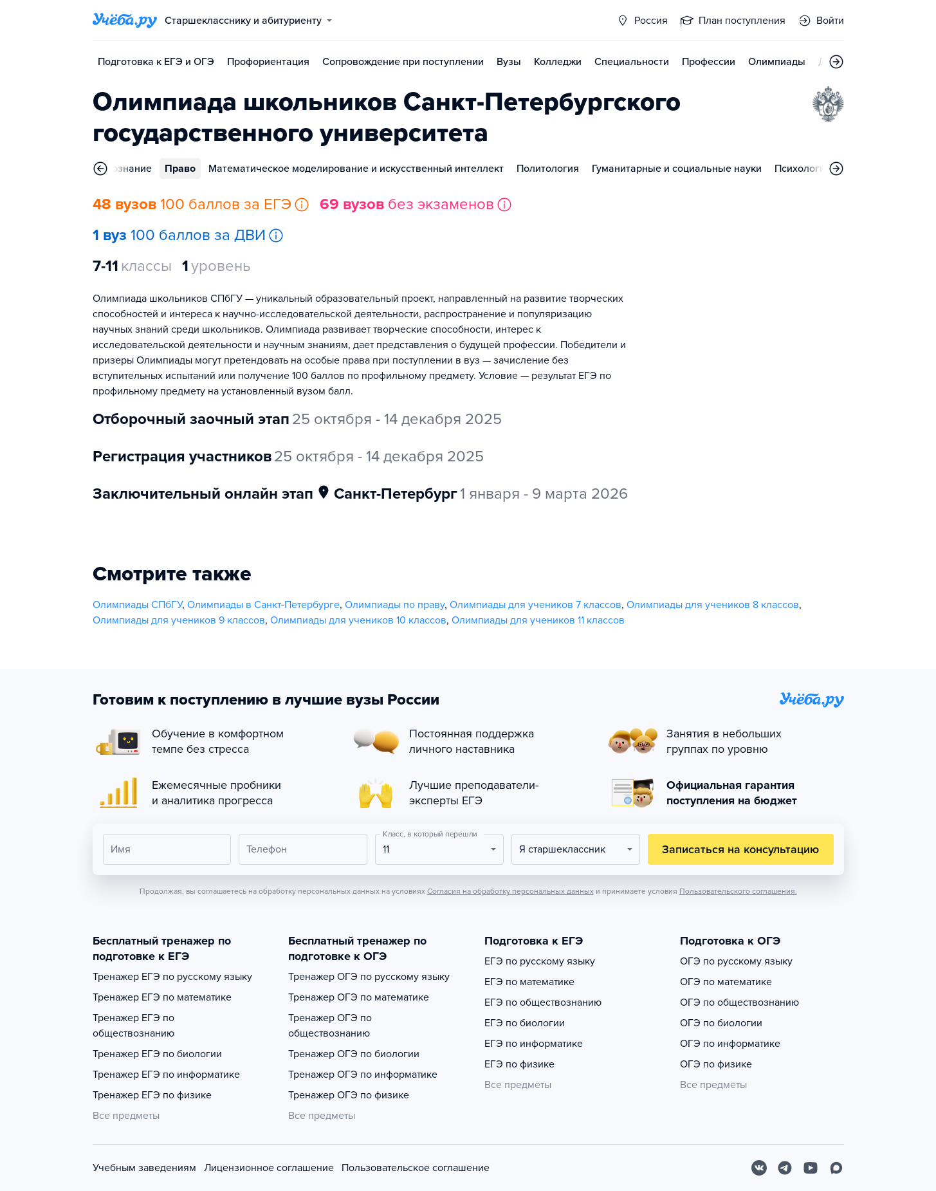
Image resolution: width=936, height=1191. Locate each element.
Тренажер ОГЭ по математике (358, 997)
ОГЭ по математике (726, 981)
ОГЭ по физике (716, 1064)
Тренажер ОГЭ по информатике (362, 1074)
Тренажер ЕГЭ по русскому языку (172, 976)
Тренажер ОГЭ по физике (348, 1095)
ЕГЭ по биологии (524, 1023)
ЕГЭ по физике (519, 1064)
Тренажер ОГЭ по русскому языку (369, 976)
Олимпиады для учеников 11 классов (538, 620)
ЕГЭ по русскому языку (539, 961)
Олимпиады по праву (395, 604)
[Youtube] (810, 1168)
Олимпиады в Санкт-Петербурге (263, 604)
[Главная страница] (125, 20)
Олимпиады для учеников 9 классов (179, 620)
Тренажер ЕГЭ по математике (162, 997)
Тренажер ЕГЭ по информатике (166, 1074)
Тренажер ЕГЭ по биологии (157, 1054)
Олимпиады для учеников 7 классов (535, 604)
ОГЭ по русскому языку (736, 961)
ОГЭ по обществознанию (739, 1002)
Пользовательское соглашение (416, 1167)
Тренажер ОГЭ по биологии (353, 1054)
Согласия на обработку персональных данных (510, 891)
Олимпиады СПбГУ (137, 604)
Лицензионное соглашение (269, 1167)
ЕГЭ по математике (529, 981)
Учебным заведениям (144, 1167)
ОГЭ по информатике (730, 1043)
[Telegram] (785, 1168)
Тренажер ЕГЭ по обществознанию (133, 1025)
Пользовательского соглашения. (738, 891)
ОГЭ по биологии (721, 1023)
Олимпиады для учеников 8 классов (713, 604)
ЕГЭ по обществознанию (542, 1002)
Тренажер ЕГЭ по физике (152, 1095)
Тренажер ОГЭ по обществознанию (330, 1025)
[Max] (836, 1168)
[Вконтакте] (759, 1168)
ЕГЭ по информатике (533, 1043)
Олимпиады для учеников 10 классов (358, 620)
